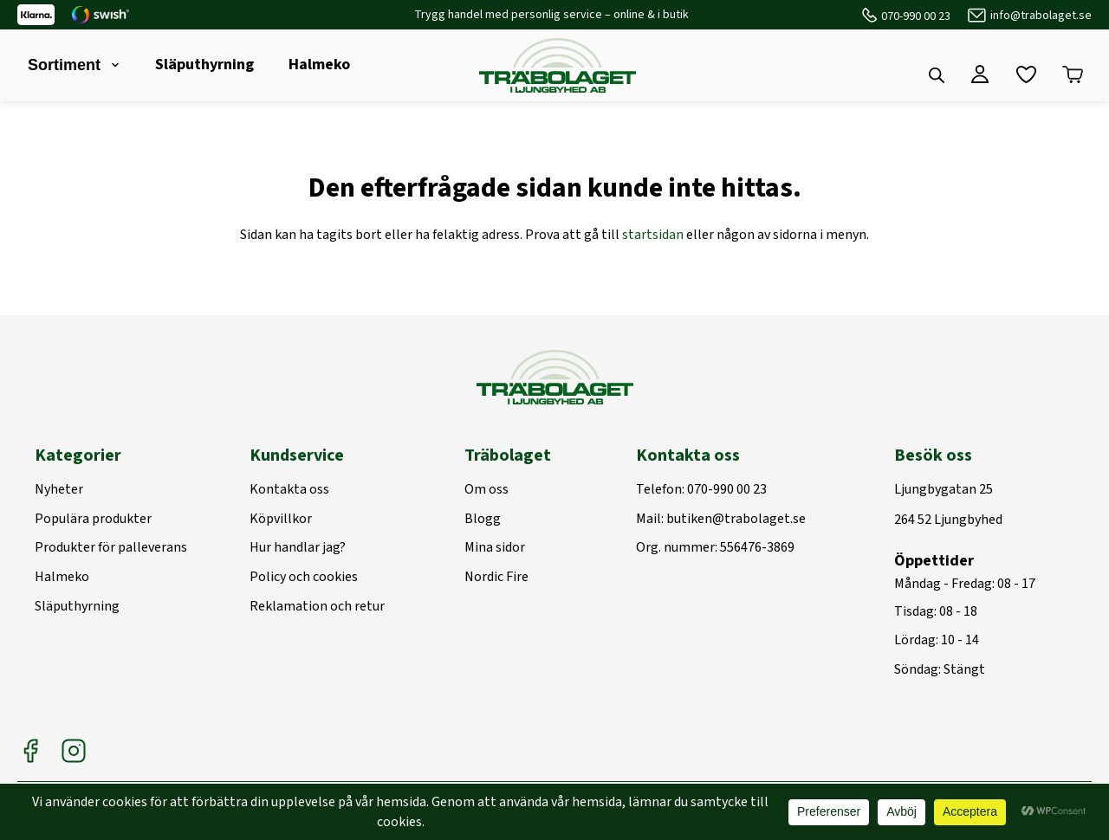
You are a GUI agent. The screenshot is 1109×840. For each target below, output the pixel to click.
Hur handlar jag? (298, 548)
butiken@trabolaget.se (736, 519)
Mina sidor (494, 548)
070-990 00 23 (915, 16)
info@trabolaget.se (1041, 16)
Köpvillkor (281, 519)
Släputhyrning (204, 64)
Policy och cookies (304, 577)
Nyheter (59, 490)
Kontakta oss (289, 490)
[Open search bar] (936, 75)
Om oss (486, 490)
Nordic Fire (496, 577)
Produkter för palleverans (111, 548)
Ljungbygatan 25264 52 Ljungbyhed (948, 505)
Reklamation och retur (317, 607)
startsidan (653, 234)
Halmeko (319, 64)
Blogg (482, 519)
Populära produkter (93, 519)
